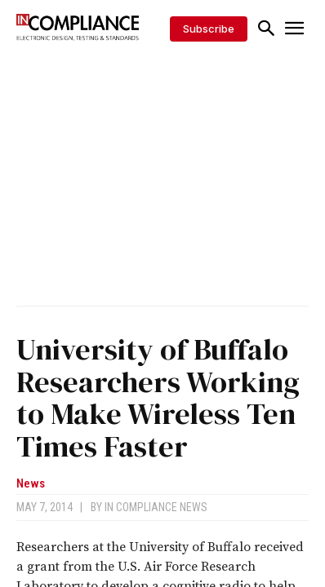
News (30, 484)
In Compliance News (156, 507)
